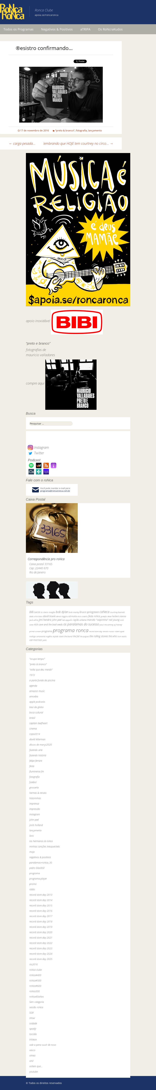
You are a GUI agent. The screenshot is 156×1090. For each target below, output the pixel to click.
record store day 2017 (40, 916)
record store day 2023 (40, 948)
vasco (32, 1050)
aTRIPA (85, 29)
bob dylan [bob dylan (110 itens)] (62, 612)
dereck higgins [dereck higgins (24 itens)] (62, 616)
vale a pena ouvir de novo (42, 1044)
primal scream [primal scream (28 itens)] (35, 631)
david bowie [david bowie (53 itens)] (49, 616)
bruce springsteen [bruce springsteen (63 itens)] (89, 612)
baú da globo (36, 707)
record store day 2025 (40, 959)
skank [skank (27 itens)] (61, 636)
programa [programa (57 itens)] (47, 631)
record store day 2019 (40, 927)
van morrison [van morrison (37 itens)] (35, 640)
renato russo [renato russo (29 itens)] (108, 631)
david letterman (37, 739)
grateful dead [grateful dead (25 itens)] (106, 616)
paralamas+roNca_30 (40, 862)
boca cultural (36, 712)
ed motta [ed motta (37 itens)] (72, 616)
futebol (32, 782)
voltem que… (35, 1066)
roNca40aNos (36, 996)
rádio (32, 889)
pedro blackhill (36, 868)
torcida (33, 1034)
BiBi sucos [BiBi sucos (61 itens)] (34, 612)
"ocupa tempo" (37, 659)
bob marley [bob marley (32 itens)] (74, 612)
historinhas (35, 798)
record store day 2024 (40, 953)
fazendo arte (35, 750)
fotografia (81, 130)
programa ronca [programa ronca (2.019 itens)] (70, 630)
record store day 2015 (40, 905)
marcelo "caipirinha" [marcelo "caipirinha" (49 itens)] (97, 619)
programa (34, 873)
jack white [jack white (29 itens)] (33, 620)
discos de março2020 (40, 744)
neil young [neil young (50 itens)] (114, 619)
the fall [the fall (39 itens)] (76, 636)
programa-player (38, 878)
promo (32, 884)
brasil (32, 717)
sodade (33, 1023)
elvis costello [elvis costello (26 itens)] (83, 616)
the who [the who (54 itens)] (113, 636)
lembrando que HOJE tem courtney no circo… (78, 143)
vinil (31, 1061)
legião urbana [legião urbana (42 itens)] (79, 619)
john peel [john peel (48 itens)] (57, 619)
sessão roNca (36, 1007)
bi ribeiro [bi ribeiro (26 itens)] (44, 612)
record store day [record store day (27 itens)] (95, 631)
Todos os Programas (18, 29)
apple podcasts (37, 701)
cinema (33, 728)
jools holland (36, 825)
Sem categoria (36, 1002)
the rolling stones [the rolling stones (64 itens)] (98, 636)
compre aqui (35, 383)
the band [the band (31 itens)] (68, 636)
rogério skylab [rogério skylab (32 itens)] (52, 636)
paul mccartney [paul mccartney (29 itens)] (106, 624)
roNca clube (35, 969)
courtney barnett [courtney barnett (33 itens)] (117, 612)
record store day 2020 (40, 932)
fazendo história (37, 755)
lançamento (95, 130)
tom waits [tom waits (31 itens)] (122, 636)
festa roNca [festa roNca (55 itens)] (94, 616)
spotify (32, 1028)
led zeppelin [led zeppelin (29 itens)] (67, 620)
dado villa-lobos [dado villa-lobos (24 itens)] (35, 616)
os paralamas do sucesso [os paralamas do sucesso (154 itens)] (81, 624)
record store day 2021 (40, 937)
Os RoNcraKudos (110, 29)
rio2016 (33, 964)
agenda (33, 685)
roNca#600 (35, 985)
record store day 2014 (40, 900)
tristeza (33, 1039)
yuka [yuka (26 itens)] (44, 640)
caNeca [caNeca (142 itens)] (104, 612)
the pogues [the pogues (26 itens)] (84, 636)
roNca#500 (35, 980)
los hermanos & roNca (41, 841)
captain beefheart (38, 723)
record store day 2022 (40, 943)
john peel (34, 819)
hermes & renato (37, 793)
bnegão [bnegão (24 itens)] (52, 612)
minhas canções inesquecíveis (44, 846)
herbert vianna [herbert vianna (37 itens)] (119, 616)
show (32, 1018)
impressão (34, 809)
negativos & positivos (40, 857)
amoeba (33, 696)
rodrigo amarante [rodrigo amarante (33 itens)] (37, 636)
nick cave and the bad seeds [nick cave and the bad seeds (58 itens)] (48, 624)
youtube (33, 1071)
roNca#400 (35, 975)
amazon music (37, 691)
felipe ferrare (35, 760)
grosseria (34, 787)
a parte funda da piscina (42, 680)
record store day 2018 (40, 921)
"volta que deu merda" (41, 669)
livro (31, 835)
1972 (32, 675)
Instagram (38, 447)
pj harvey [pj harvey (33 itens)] (118, 624)
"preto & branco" (65, 130)
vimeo (32, 1055)
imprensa (34, 803)
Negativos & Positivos (57, 29)
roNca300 (34, 991)
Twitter (36, 453)
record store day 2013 (40, 894)
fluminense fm (36, 771)
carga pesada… (22, 143)
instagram (34, 814)
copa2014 (34, 734)
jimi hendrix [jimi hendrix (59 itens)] (45, 619)
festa (31, 766)
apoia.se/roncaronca (46, 15)
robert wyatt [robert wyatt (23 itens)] (119, 631)
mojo (32, 851)
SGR (31, 1012)
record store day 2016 (40, 910)
